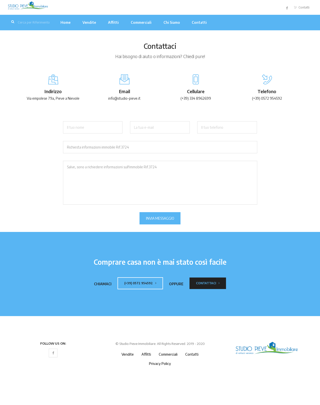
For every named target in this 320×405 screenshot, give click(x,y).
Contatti (302, 7)
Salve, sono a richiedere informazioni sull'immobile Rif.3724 (160, 183)
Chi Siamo (172, 22)
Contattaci (208, 283)
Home (65, 22)
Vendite (89, 22)
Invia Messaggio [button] (160, 218)
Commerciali (141, 22)
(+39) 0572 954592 (140, 283)
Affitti (113, 22)
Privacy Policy (160, 363)
